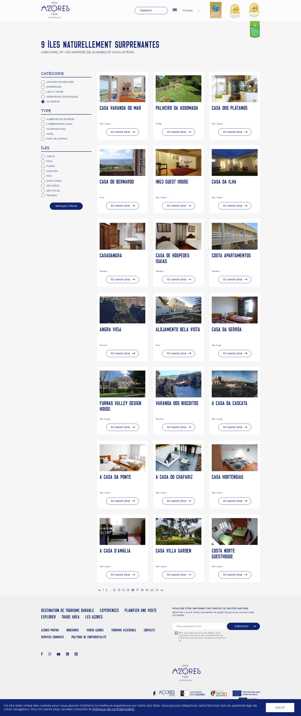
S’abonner (241, 626)
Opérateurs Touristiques (62, 97)
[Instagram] (49, 654)
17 (137, 590)
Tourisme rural (56, 129)
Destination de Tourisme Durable (67, 610)
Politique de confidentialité (88, 637)
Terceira (51, 195)
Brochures (72, 630)
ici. (180, 640)
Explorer (146, 10)
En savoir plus (120, 132)
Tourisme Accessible (123, 630)
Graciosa (52, 171)
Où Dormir (53, 102)
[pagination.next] (161, 590)
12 (114, 590)
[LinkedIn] (67, 654)
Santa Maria (54, 181)
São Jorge (52, 186)
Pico (49, 176)
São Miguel (53, 191)
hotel (50, 134)
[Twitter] (76, 654)
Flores (50, 166)
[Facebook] (42, 654)
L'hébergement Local (59, 124)
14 (123, 590)
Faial (49, 161)
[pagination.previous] (99, 590)
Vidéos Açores (94, 630)
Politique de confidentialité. (113, 709)
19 (147, 590)
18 (142, 590)
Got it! (280, 707)
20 (152, 590)
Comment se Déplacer (60, 82)
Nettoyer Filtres (66, 206)
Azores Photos (50, 630)
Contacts (149, 630)
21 (157, 590)
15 (128, 590)
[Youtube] (58, 654)
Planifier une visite (141, 610)
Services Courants (52, 637)
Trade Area (70, 616)
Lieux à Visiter (54, 92)
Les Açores (94, 616)
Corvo (50, 156)
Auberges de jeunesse (60, 119)
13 (119, 590)
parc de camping (57, 139)
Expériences (53, 87)
